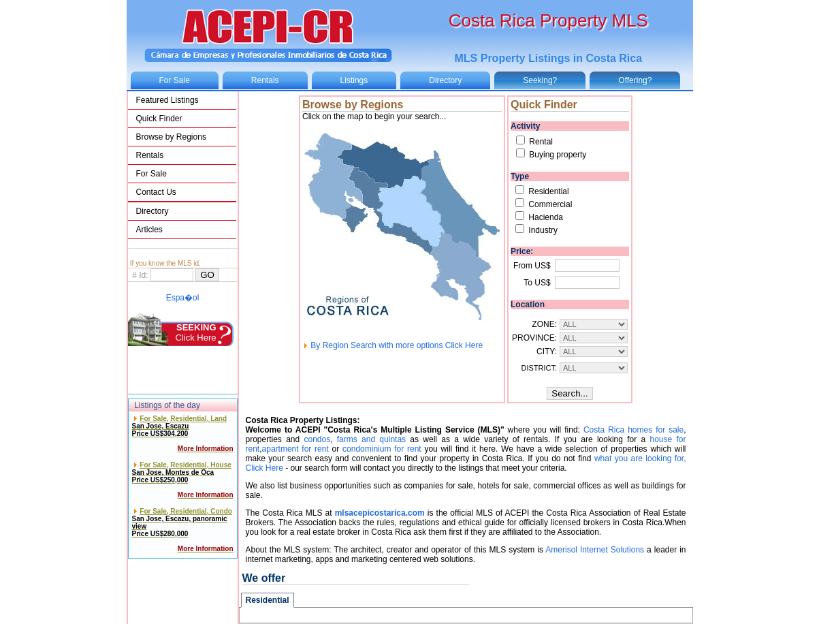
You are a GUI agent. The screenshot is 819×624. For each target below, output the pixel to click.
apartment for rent (295, 449)
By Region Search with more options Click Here (392, 345)
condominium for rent (381, 449)
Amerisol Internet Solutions (594, 550)
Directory (445, 80)
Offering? (635, 80)
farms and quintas (371, 439)
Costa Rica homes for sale (633, 430)
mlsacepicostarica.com (380, 513)
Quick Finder (159, 118)
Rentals (265, 80)
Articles (149, 229)
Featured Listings (167, 100)
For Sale (174, 80)
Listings (354, 80)
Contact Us (156, 192)
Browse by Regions (171, 137)
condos (317, 439)
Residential (267, 600)
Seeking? (540, 80)
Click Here (196, 332)
